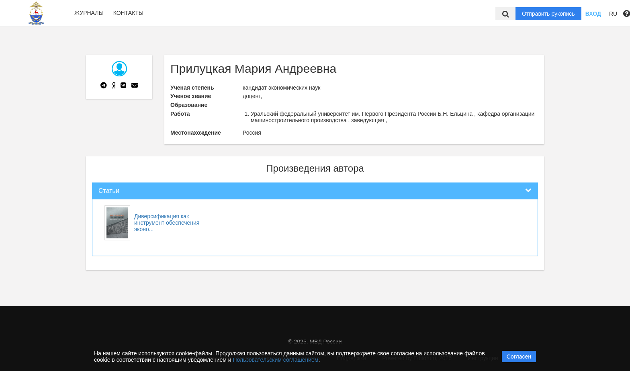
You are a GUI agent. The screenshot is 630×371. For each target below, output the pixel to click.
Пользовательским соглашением (276, 360)
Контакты (128, 13)
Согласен (519, 356)
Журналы (89, 13)
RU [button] (613, 13)
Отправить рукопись (548, 13)
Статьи (108, 190)
